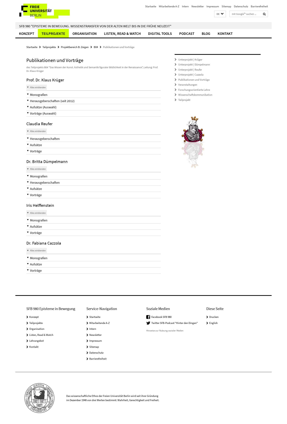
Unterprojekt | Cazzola (191, 74)
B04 (96, 47)
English (213, 323)
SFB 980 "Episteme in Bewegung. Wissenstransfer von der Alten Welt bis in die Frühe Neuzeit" (95, 26)
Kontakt (225, 33)
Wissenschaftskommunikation (195, 94)
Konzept (26, 33)
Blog (206, 33)
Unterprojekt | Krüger (190, 59)
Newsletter (197, 6)
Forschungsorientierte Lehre (194, 89)
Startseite (150, 6)
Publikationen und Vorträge (194, 79)
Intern (185, 6)
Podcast (186, 33)
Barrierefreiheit (259, 6)
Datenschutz (241, 6)
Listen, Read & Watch (122, 33)
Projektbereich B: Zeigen (75, 47)
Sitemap (226, 6)
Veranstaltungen (187, 84)
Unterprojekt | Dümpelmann (194, 64)
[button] (220, 14)
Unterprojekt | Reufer (190, 69)
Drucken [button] (214, 317)
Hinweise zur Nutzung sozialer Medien (164, 330)
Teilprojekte (53, 33)
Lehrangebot (36, 340)
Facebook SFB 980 (161, 317)
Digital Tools (160, 33)
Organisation (84, 33)
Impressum (212, 6)
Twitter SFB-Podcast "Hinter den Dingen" (174, 323)
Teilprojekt (184, 100)
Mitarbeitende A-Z (169, 6)
